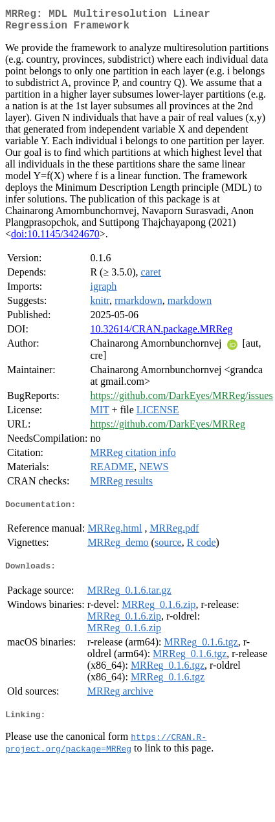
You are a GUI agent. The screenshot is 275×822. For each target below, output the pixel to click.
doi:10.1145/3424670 (55, 238)
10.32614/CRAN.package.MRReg (161, 334)
